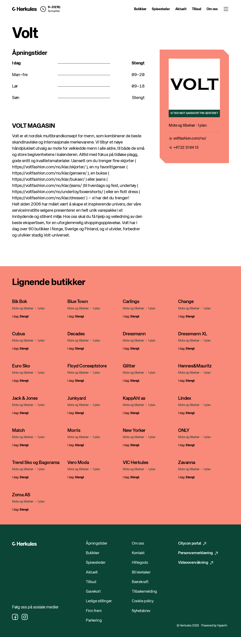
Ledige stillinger (99, 601)
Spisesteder (161, 9)
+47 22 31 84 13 (185, 148)
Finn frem (93, 611)
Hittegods (140, 563)
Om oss (212, 9)
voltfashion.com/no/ (189, 139)
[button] (49, 9)
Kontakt (138, 553)
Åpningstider (54, 11)
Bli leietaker (141, 572)
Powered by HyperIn (214, 625)
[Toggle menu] (226, 9)
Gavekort (93, 592)
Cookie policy (142, 601)
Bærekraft (140, 582)
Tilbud (196, 9)
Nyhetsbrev (141, 611)
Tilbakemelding (144, 592)
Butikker (140, 9)
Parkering (94, 621)
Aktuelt (180, 9)
